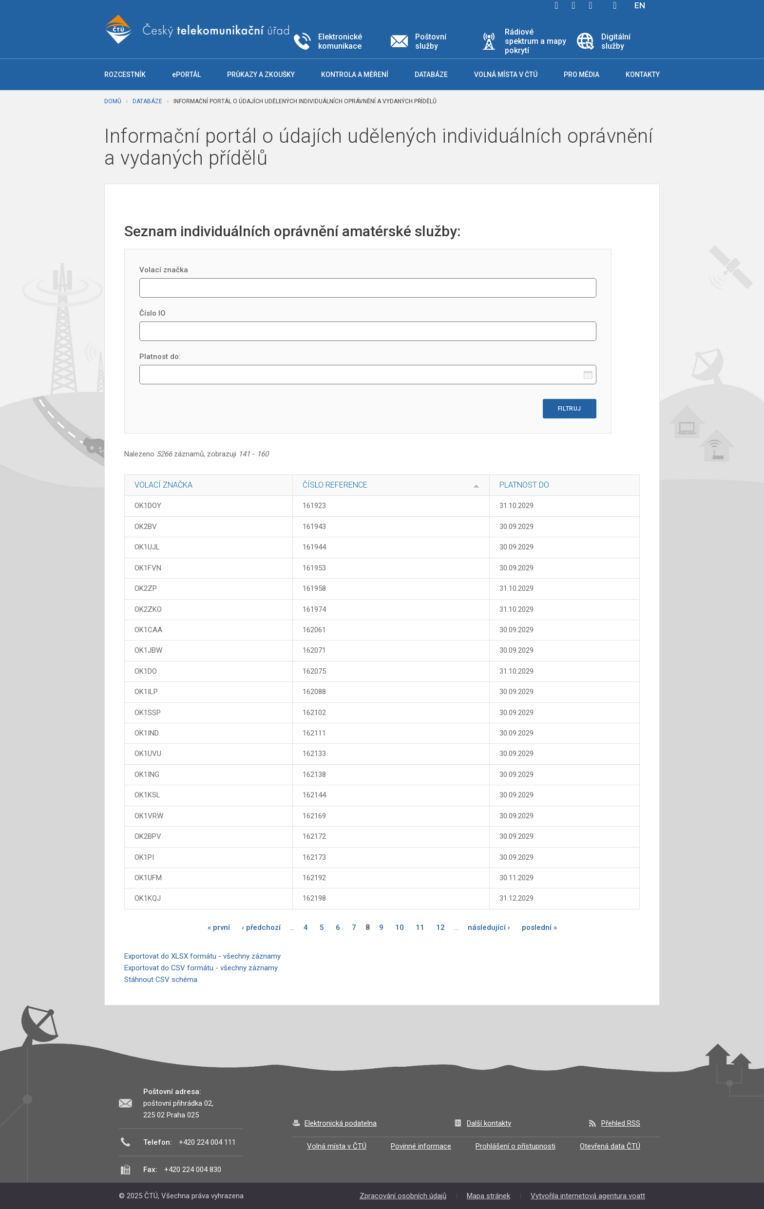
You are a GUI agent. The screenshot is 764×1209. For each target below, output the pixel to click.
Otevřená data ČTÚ (610, 1146)
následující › (489, 927)
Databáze (147, 101)
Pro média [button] (581, 74)
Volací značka (163, 269)
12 (440, 927)
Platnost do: (160, 356)
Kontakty (643, 74)
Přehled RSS (620, 1123)
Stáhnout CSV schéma (160, 979)
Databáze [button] (431, 74)
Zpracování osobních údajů (403, 1195)
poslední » (539, 927)
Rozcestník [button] (125, 74)
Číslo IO (152, 313)
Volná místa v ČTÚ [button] (505, 74)
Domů (112, 101)
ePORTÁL (186, 74)
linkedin (590, 5)
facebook (556, 5)
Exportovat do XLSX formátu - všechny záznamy (202, 956)
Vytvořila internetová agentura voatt (588, 1195)
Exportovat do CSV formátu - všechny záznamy (201, 967)
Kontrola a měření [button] (354, 74)
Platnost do (524, 485)
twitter (573, 5)
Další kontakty (489, 1123)
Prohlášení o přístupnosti (515, 1146)
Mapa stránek (488, 1195)
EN (639, 5)
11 (420, 927)
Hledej (615, 5)
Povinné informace (421, 1146)
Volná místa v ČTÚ (336, 1146)
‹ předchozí (261, 927)
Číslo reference (335, 485)
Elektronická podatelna (341, 1123)
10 (399, 927)
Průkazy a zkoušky (261, 74)
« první (219, 927)
